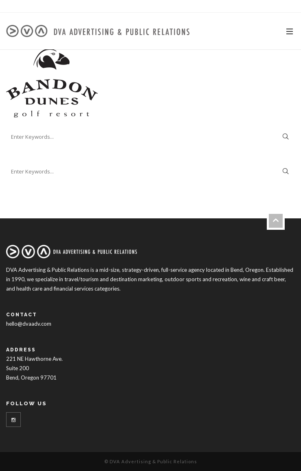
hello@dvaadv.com (28, 323)
